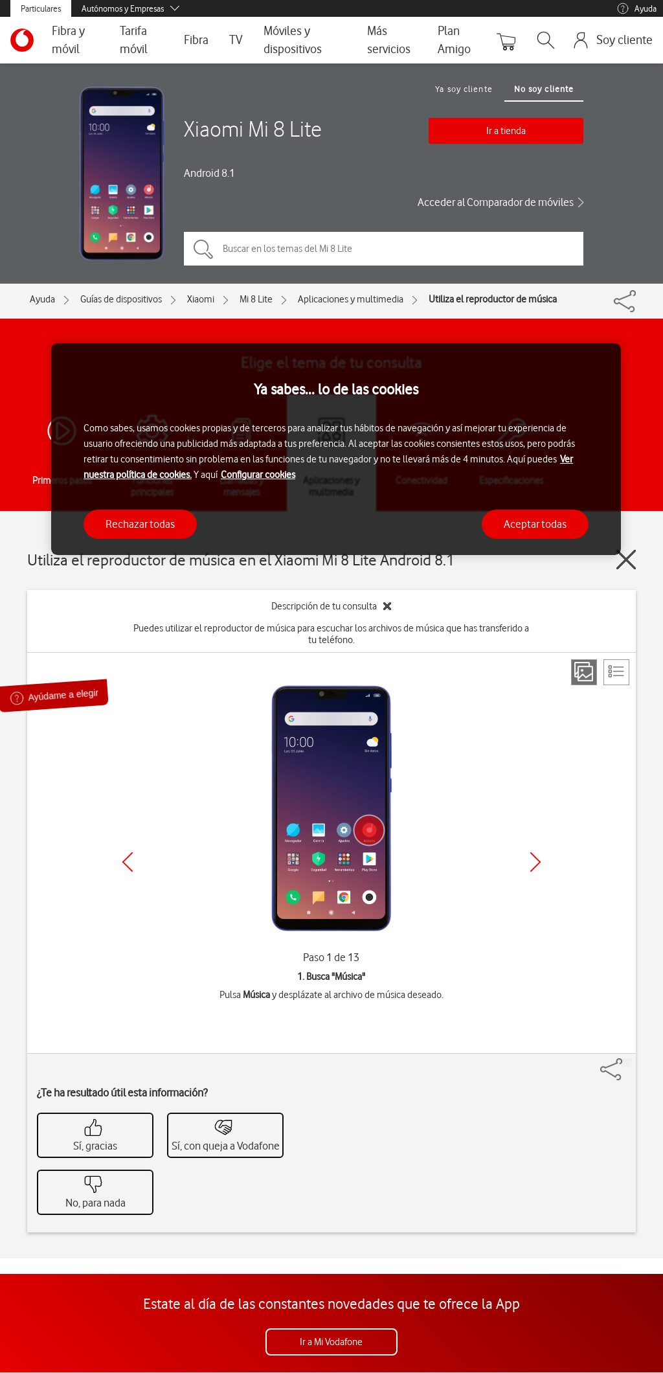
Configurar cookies (258, 475)
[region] (336, 449)
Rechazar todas (140, 523)
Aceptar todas (535, 523)
